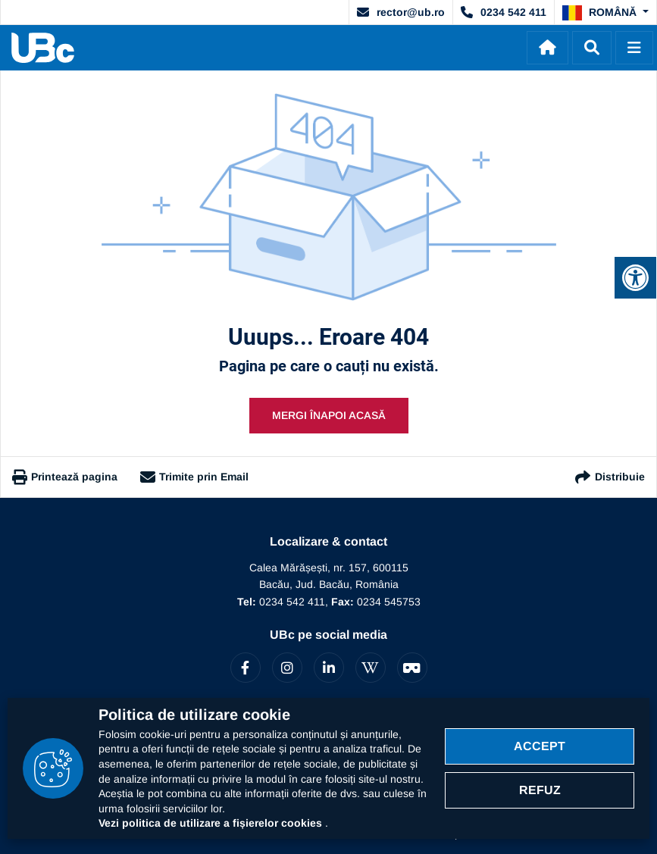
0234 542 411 (503, 12)
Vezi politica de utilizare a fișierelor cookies (212, 823)
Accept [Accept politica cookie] (539, 746)
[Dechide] (592, 47)
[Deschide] (634, 47)
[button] (605, 12)
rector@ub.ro (401, 12)
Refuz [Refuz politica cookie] (540, 790)
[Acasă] (547, 47)
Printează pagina (64, 477)
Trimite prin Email (194, 477)
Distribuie (609, 477)
